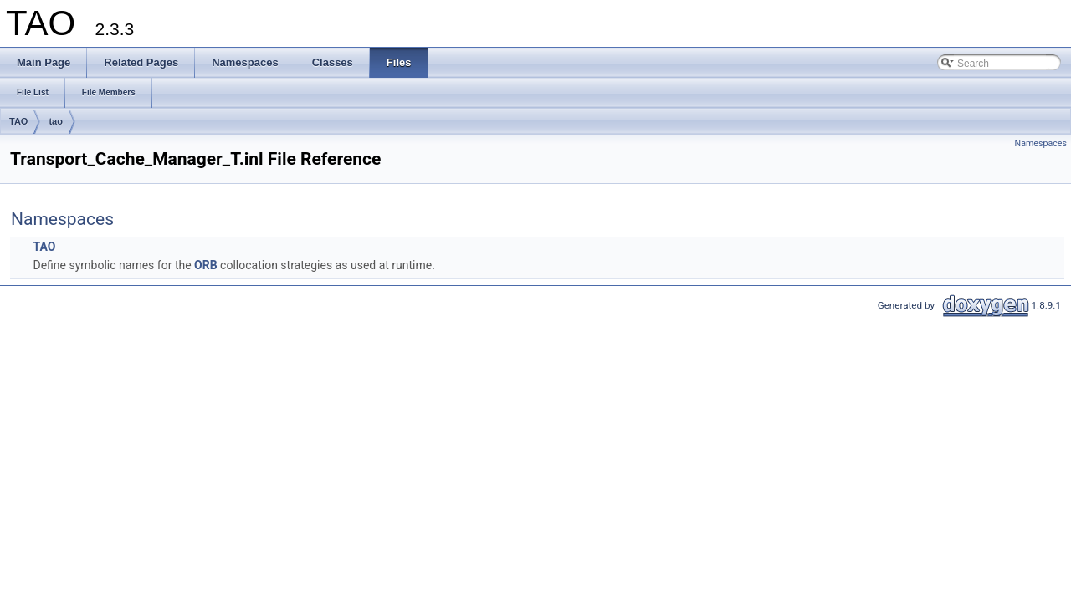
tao (56, 121)
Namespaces (1041, 143)
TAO (18, 121)
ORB (206, 265)
